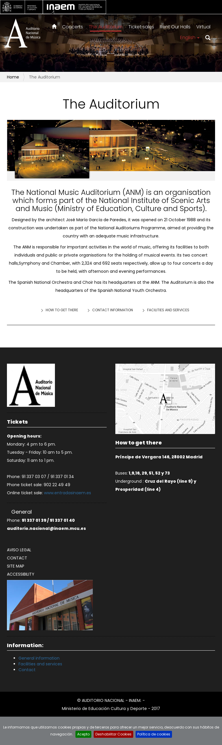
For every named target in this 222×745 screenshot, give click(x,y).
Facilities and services (168, 309)
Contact (17, 558)
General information (39, 658)
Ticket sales (141, 26)
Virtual (203, 26)
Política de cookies (153, 734)
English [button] (189, 37)
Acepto (83, 734)
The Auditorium (106, 26)
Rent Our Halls (175, 26)
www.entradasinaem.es (67, 493)
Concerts (72, 26)
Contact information (112, 309)
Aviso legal (19, 550)
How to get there (62, 309)
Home (13, 77)
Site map (15, 566)
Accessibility (20, 574)
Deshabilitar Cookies (113, 734)
